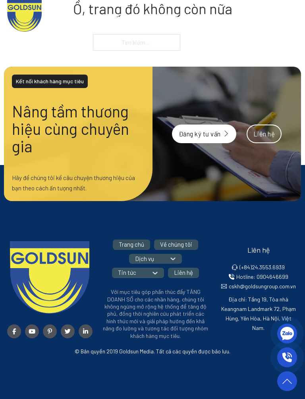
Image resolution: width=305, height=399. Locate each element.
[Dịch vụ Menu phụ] (226, 16)
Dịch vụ (208, 16)
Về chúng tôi (168, 16)
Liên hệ (286, 16)
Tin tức (247, 16)
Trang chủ (124, 16)
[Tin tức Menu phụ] (265, 16)
